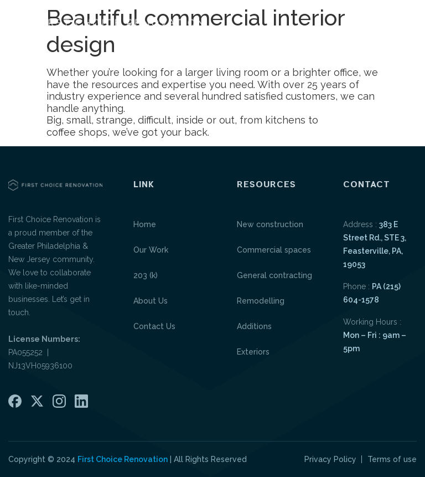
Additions (254, 326)
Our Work (150, 249)
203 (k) (145, 275)
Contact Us (154, 326)
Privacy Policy (330, 459)
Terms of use (392, 459)
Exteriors (253, 351)
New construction (270, 224)
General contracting (274, 275)
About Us (150, 300)
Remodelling (260, 300)
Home (144, 224)
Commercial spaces (274, 249)
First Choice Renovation (122, 459)
